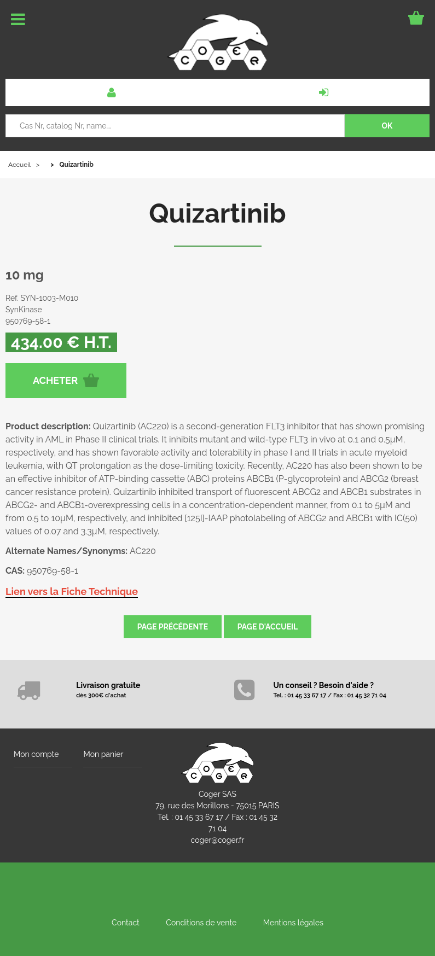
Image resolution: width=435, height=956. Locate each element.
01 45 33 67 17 (199, 817)
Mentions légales (293, 922)
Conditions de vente (201, 922)
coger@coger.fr (218, 840)
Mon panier (103, 754)
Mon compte (36, 754)
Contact (126, 922)
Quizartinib (217, 213)
